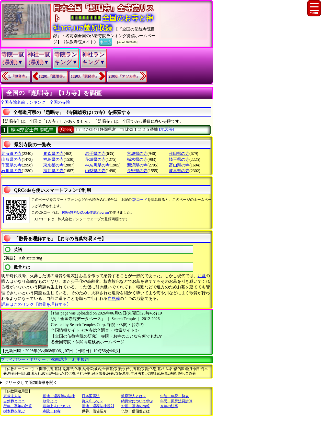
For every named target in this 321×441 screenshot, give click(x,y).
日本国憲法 (91, 396)
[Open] (66, 129)
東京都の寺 (53, 165)
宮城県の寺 (137, 153)
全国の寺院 (60, 102)
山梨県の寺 (95, 171)
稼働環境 (59, 359)
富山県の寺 (179, 165)
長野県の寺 (137, 171)
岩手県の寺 (95, 153)
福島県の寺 (53, 159)
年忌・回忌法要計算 (176, 401)
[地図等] (166, 129)
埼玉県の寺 (179, 159)
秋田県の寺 (179, 153)
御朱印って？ (92, 401)
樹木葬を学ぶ (14, 411)
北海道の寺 (11, 153)
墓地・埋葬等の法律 (59, 396)
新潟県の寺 (137, 165)
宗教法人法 (12, 396)
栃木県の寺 (137, 159)
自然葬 (114, 298)
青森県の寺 (53, 153)
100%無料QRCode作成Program (85, 212)
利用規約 (80, 359)
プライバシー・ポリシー (24, 359)
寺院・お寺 (52, 411)
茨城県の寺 (95, 159)
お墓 (202, 276)
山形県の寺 (11, 159)
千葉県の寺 (11, 165)
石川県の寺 (11, 171)
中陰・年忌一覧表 (174, 396)
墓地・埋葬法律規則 (98, 406)
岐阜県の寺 (179, 171)
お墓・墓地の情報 (135, 406)
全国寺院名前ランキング (23, 102)
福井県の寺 (53, 171)
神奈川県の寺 (97, 165)
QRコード (139, 200)
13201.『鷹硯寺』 (53, 76)
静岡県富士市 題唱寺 (32, 129)
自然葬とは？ (14, 401)
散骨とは (50, 401)
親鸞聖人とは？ (133, 396)
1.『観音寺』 (18, 76)
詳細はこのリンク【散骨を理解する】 (36, 304)
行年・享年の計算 (17, 406)
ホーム (105, 41)
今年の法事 (169, 406)
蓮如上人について (57, 406)
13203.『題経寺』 (85, 76)
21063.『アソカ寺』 (124, 76)
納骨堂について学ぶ (137, 401)
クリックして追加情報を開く (31, 382)
